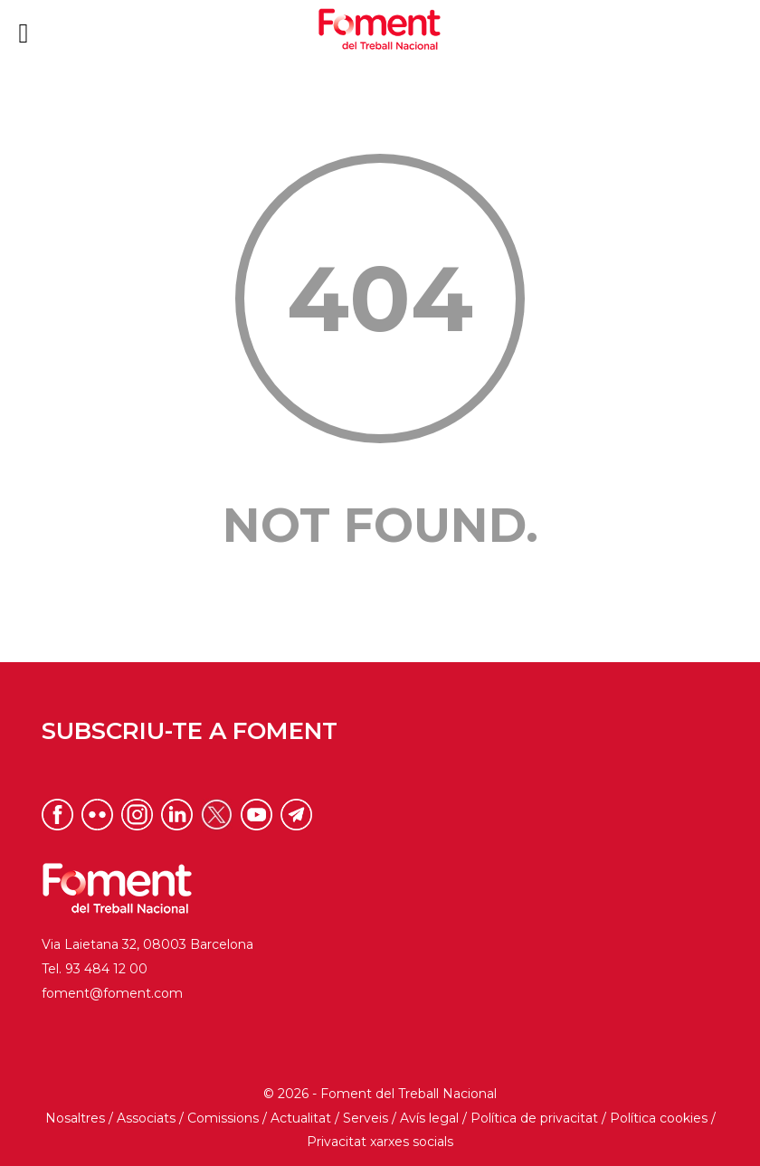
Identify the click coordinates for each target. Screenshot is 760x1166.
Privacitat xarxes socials (380, 1141)
